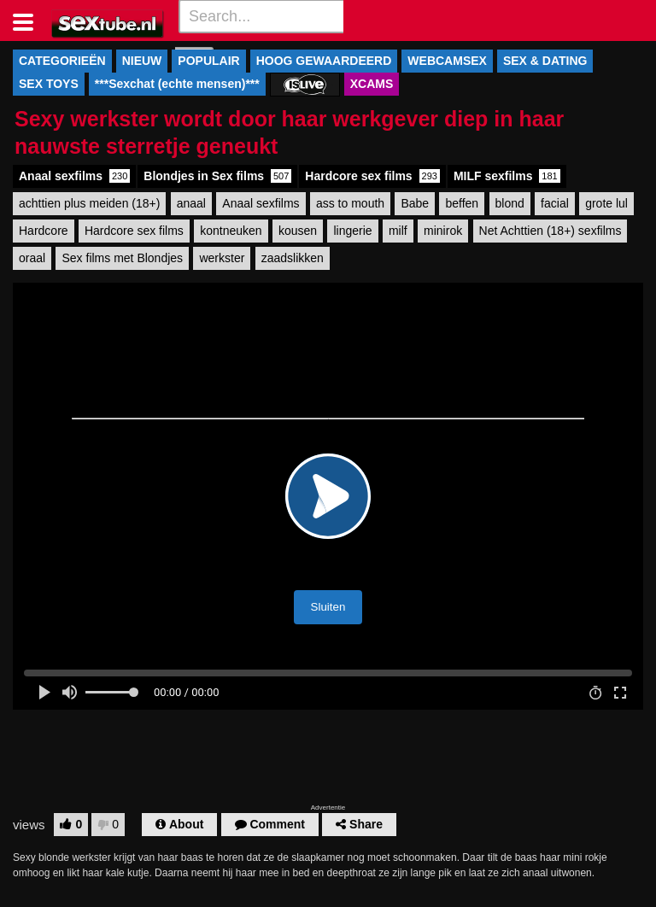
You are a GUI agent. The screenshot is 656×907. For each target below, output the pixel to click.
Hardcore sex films (372, 176)
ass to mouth (350, 203)
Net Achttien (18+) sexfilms (550, 230)
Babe (415, 203)
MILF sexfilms (507, 176)
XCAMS (372, 84)
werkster (221, 258)
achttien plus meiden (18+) (89, 203)
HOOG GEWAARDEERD (324, 60)
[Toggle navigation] (29, 20)
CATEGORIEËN (62, 60)
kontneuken (230, 230)
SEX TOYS (49, 84)
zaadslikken (292, 258)
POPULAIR (208, 60)
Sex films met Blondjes (122, 258)
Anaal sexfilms (74, 176)
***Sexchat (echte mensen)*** (177, 84)
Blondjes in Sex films (217, 176)
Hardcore (43, 230)
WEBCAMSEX (447, 60)
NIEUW (142, 60)
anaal (191, 203)
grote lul (606, 203)
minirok (443, 230)
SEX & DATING (545, 60)
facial (555, 203)
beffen (461, 203)
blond (509, 203)
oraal (32, 258)
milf (398, 230)
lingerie (352, 230)
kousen (297, 230)
